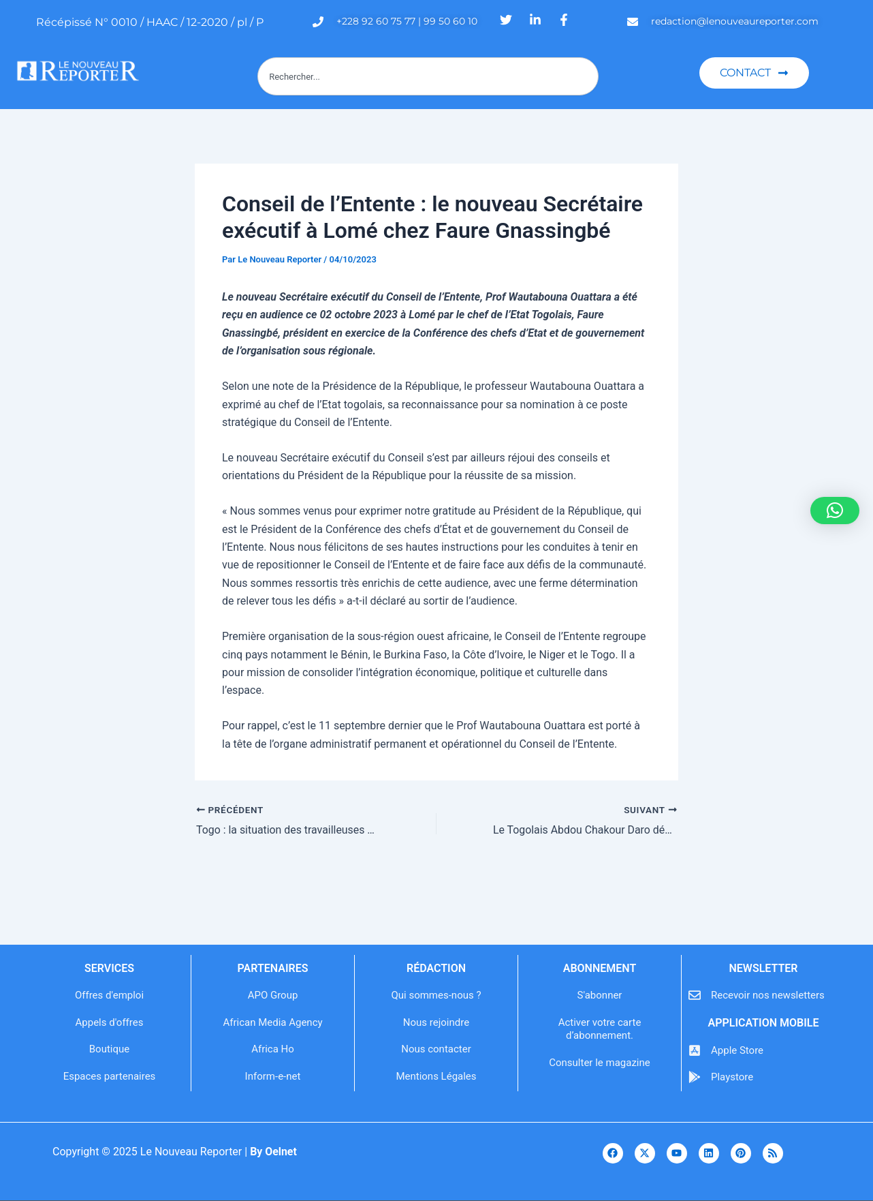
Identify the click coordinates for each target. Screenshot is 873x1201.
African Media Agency (272, 1022)
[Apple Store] (694, 1050)
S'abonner (599, 995)
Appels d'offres (110, 1022)
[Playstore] (694, 1077)
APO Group (273, 995)
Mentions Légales (436, 1076)
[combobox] (428, 76)
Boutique (109, 1049)
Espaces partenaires (109, 1076)
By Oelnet (273, 1151)
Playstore (732, 1077)
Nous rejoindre (436, 1022)
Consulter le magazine (599, 1062)
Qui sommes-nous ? (436, 995)
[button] (834, 510)
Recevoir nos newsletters (768, 995)
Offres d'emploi (109, 995)
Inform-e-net (273, 1076)
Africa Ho (272, 1049)
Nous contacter (436, 1049)
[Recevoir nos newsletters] (694, 995)
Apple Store (737, 1050)
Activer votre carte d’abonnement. (599, 1029)
